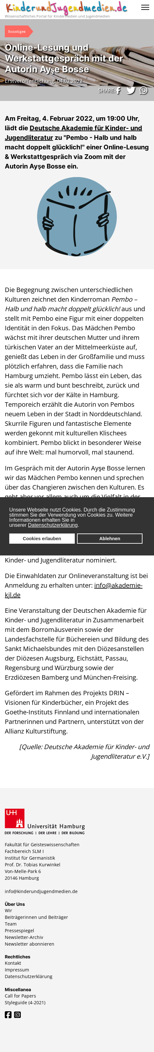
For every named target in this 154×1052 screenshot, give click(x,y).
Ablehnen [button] (109, 538)
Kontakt (13, 963)
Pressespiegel (19, 930)
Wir (8, 910)
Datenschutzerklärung (53, 525)
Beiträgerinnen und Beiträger (36, 917)
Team (11, 924)
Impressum (17, 970)
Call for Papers (20, 996)
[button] (117, 90)
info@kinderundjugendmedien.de (41, 891)
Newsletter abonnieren (29, 944)
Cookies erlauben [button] (42, 538)
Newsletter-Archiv (24, 937)
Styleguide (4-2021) (25, 1002)
